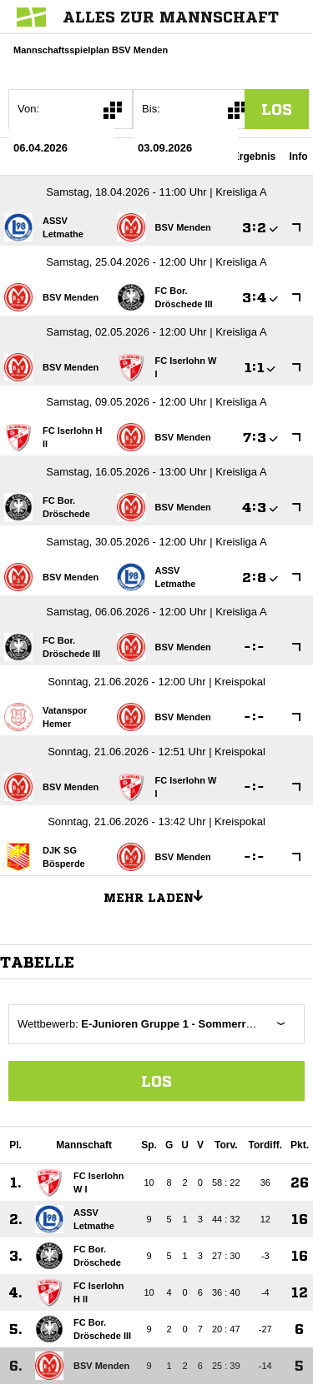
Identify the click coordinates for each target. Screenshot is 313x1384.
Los (156, 1080)
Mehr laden (159, 895)
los (276, 109)
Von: (28, 108)
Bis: (151, 108)
